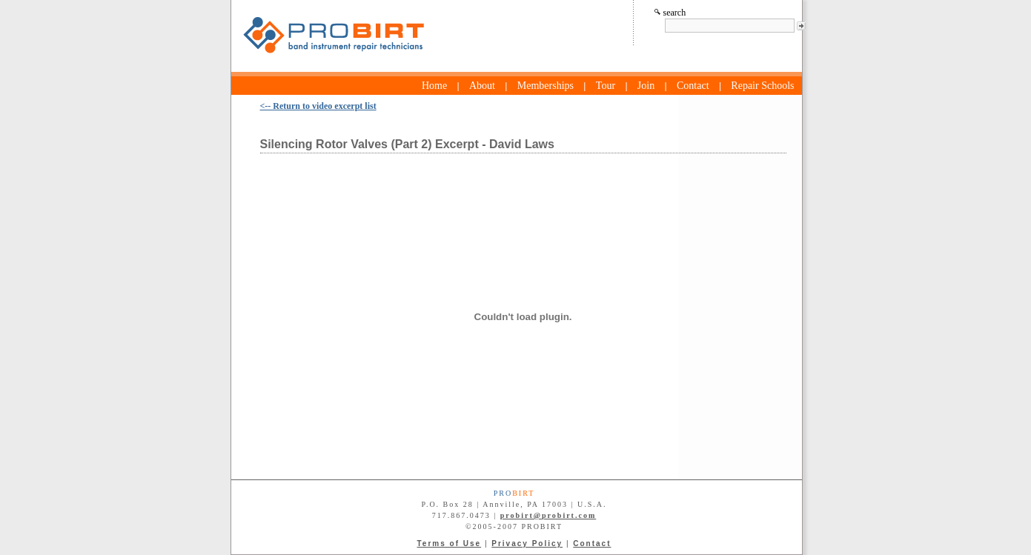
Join (645, 85)
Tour (605, 85)
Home (434, 85)
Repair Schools (762, 85)
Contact (693, 85)
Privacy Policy (527, 543)
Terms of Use (449, 543)
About (482, 85)
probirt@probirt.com (548, 515)
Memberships (545, 85)
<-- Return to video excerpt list (318, 106)
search (670, 12)
